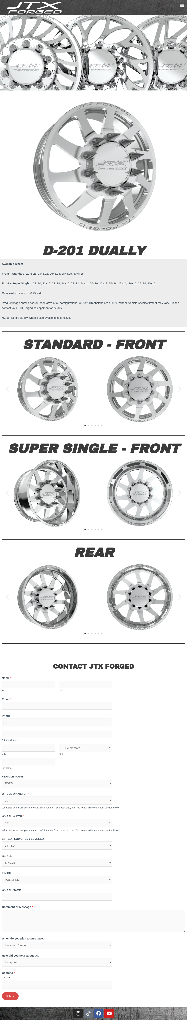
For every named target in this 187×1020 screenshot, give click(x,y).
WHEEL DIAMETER (15, 793)
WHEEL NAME (11, 890)
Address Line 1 (10, 740)
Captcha (8, 972)
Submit (10, 996)
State (61, 754)
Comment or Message (17, 907)
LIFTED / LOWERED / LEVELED (23, 838)
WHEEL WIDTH (13, 816)
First (4, 690)
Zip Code (7, 768)
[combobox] (6, 722)
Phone (6, 715)
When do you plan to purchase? (23, 938)
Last (61, 690)
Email (6, 699)
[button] (182, 5)
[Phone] (57, 722)
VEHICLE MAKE (13, 776)
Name (6, 677)
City (4, 753)
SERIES (7, 855)
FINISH (6, 873)
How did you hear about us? (21, 955)
